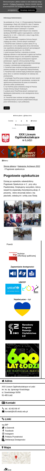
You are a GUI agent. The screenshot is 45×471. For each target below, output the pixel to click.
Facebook (8, 431)
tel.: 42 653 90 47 (11, 409)
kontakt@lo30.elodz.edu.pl (15, 412)
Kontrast (34, 121)
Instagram (8, 434)
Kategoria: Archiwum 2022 (29, 166)
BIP (5, 425)
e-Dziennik (8, 428)
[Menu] (22, 160)
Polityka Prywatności (12, 437)
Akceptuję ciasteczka (27, 10)
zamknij (7, 108)
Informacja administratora (22, 125)
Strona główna (17, 115)
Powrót (10, 244)
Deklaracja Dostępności (13, 439)
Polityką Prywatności (17, 4)
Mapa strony (28, 115)
